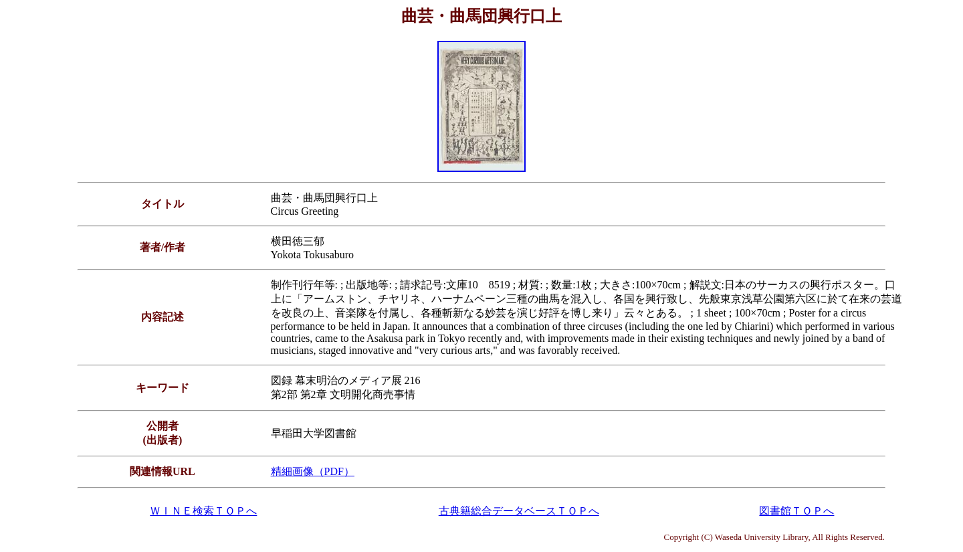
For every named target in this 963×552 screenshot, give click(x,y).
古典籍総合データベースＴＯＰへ (519, 511)
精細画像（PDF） (312, 471)
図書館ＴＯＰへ (796, 511)
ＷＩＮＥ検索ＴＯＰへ (203, 511)
